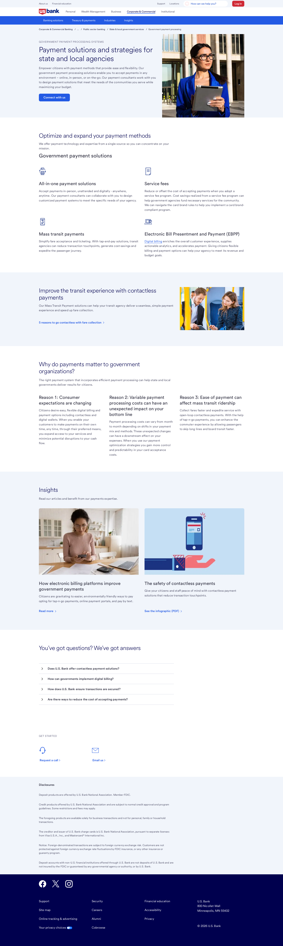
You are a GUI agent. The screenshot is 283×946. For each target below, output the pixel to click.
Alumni (96, 919)
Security (97, 901)
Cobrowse (98, 927)
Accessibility (153, 910)
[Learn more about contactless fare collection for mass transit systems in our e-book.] (72, 322)
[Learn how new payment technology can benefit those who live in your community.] (48, 611)
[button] (238, 4)
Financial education (61, 3)
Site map (44, 910)
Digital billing (153, 241)
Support (161, 3)
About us (43, 3)
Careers (97, 910)
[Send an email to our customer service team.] (101, 754)
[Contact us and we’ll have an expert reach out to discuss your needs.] (52, 754)
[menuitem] (49, 11)
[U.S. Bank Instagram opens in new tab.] (69, 884)
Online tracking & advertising (58, 919)
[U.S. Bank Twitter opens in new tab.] (55, 884)
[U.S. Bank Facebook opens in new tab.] (42, 884)
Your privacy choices (55, 927)
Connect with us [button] (54, 97)
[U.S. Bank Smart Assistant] (205, 4)
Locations (174, 3)
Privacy (149, 919)
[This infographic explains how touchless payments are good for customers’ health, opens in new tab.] (164, 611)
